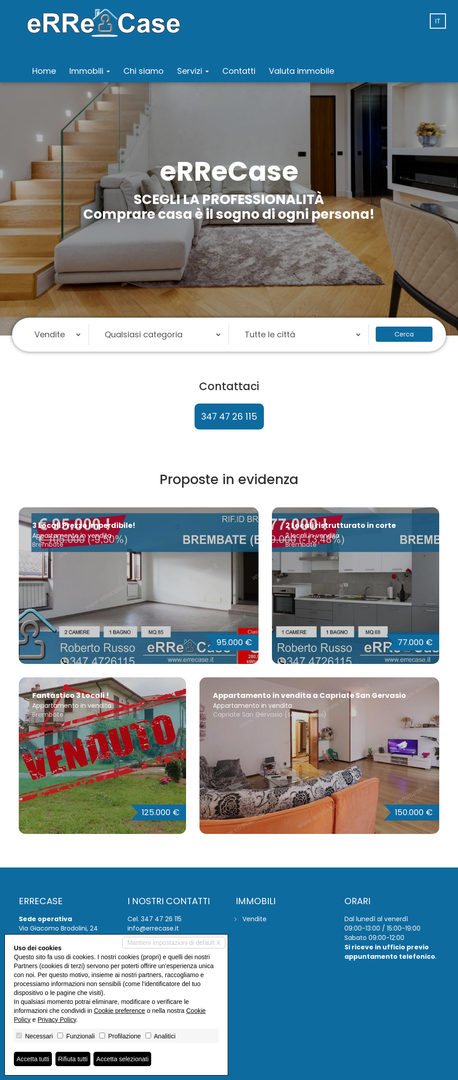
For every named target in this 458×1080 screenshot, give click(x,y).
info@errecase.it (153, 928)
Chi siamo (143, 71)
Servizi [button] (193, 71)
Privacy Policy (57, 1019)
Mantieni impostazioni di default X (174, 942)
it (438, 21)
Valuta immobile (301, 71)
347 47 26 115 (229, 416)
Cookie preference (119, 1010)
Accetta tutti (33, 1059)
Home (44, 71)
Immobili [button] (89, 71)
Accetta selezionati (122, 1059)
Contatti (238, 71)
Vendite (254, 918)
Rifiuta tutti (73, 1059)
